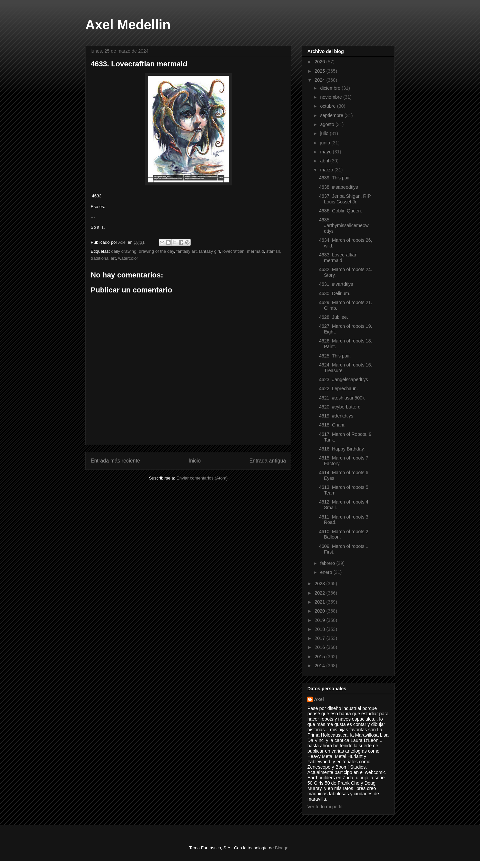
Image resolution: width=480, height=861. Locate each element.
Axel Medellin (128, 24)
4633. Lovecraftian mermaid (338, 257)
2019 (320, 620)
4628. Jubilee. (333, 317)
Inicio (195, 461)
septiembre (332, 115)
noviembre (331, 97)
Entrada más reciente (115, 461)
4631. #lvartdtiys (336, 284)
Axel (319, 699)
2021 (320, 602)
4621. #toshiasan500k (342, 397)
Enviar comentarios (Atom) (202, 478)
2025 (320, 71)
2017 (320, 638)
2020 (320, 611)
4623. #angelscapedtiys (343, 379)
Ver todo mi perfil (324, 806)
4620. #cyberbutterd (340, 406)
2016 (320, 647)
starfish (273, 251)
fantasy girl (209, 251)
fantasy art (186, 251)
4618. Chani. (332, 424)
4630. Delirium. (334, 293)
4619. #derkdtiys (336, 415)
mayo (326, 151)
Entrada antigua (267, 461)
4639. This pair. (335, 177)
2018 (320, 629)
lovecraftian (233, 251)
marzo (327, 169)
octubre (328, 106)
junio (325, 142)
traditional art (103, 258)
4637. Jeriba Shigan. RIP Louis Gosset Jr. (345, 198)
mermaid (255, 251)
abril (325, 160)
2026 (320, 61)
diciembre (331, 88)
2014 (320, 665)
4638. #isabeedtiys (338, 187)
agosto (327, 124)
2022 (320, 593)
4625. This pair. (335, 355)
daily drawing (123, 251)
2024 (320, 80)
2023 (320, 583)
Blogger (282, 847)
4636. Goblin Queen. (340, 210)
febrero (328, 563)
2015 (320, 656)
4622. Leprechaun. (338, 388)
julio (325, 133)
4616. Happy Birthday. (342, 449)
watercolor (128, 258)
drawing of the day (156, 251)
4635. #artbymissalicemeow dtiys (344, 225)
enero (326, 572)
